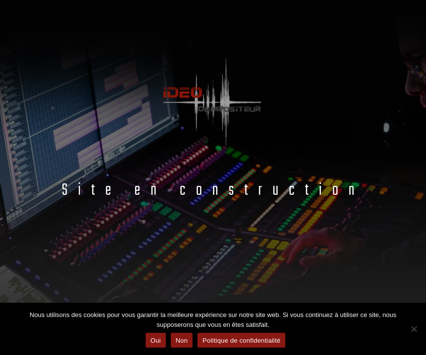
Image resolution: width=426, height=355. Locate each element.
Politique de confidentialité (241, 340)
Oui (156, 340)
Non (182, 340)
